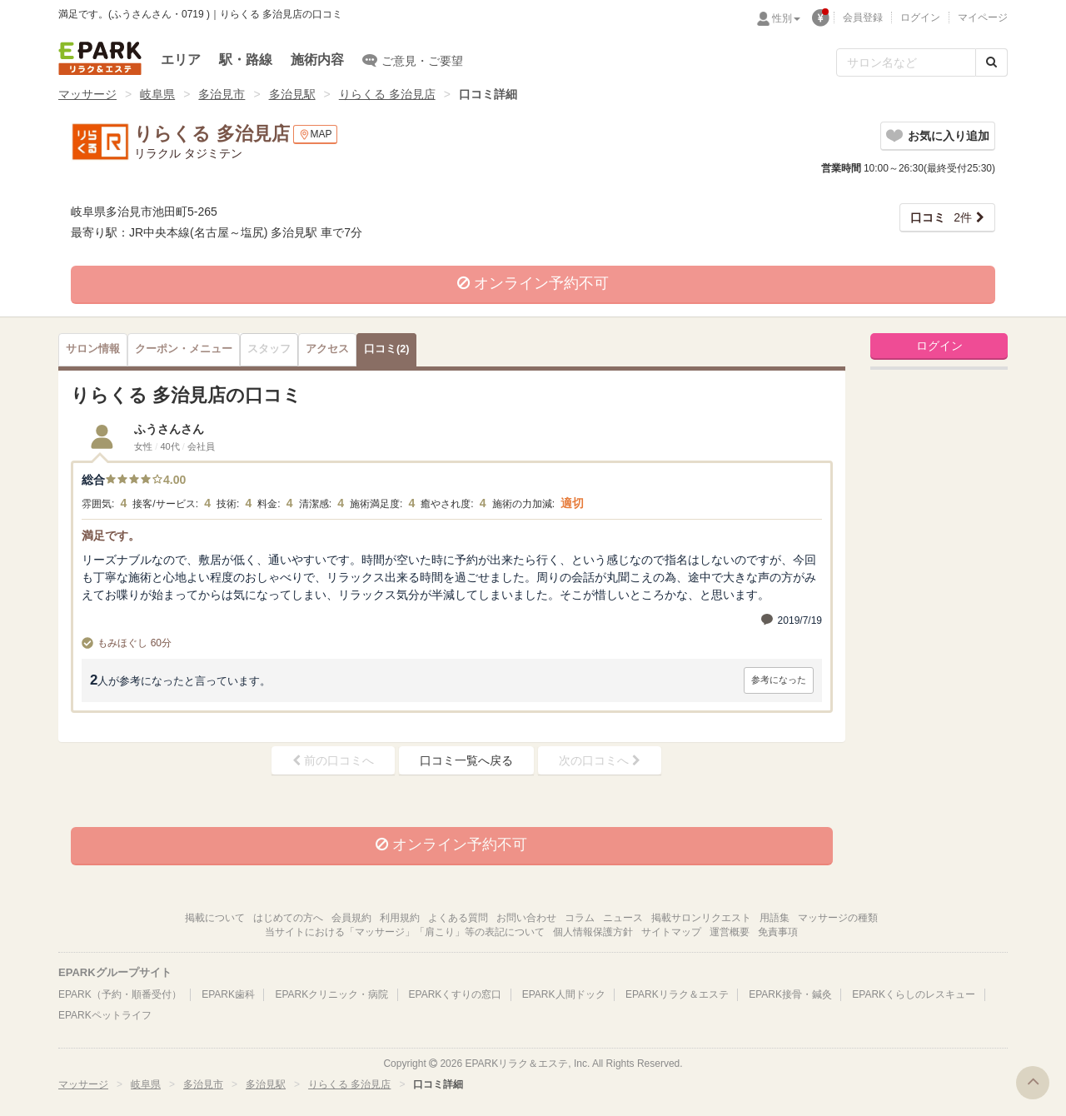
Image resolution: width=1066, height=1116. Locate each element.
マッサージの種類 (838, 918)
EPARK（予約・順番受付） (120, 994)
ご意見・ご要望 (412, 60)
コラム (580, 918)
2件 (941, 217)
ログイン (920, 17)
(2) (386, 349)
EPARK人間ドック (563, 994)
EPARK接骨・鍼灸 (790, 994)
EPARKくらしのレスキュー (913, 994)
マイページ (983, 17)
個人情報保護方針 (593, 932)
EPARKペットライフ (105, 1015)
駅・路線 (245, 59)
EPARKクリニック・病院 (331, 994)
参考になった (778, 680)
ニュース (623, 918)
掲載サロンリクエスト (701, 918)
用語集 (775, 918)
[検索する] (991, 62)
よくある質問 (458, 918)
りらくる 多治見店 (387, 94)
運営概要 (730, 932)
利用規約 (400, 918)
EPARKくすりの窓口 (455, 994)
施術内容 (317, 59)
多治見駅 (292, 94)
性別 (786, 18)
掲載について (215, 918)
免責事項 (778, 932)
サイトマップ (671, 932)
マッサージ (87, 94)
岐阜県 (157, 94)
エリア (181, 59)
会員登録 (863, 17)
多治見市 (221, 94)
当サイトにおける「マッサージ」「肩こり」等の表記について (405, 932)
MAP (315, 134)
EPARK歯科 (228, 994)
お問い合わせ (526, 918)
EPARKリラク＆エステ (100, 58)
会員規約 (351, 918)
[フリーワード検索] (906, 62)
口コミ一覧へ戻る (466, 760)
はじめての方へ (288, 918)
